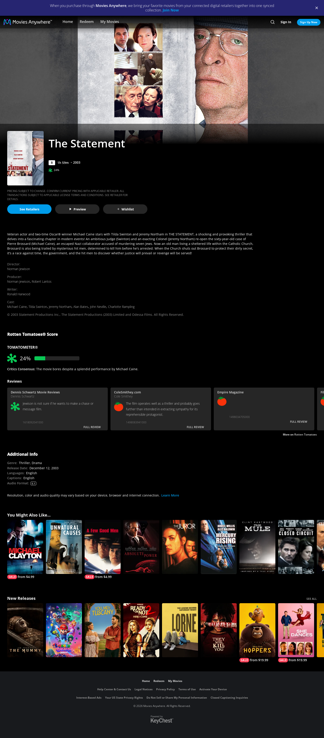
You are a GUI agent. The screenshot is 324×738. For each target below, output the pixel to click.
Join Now (171, 10)
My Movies (109, 21)
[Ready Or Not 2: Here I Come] (141, 630)
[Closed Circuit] (296, 547)
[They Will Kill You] (219, 630)
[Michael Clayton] (25, 549)
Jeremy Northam (60, 307)
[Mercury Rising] (219, 547)
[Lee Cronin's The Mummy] (25, 630)
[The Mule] (257, 547)
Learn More (170, 495)
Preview (77, 209)
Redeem (87, 21)
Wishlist (125, 209)
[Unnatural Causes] (64, 547)
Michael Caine (17, 307)
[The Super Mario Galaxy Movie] (64, 630)
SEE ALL (311, 599)
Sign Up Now (308, 22)
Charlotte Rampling (121, 307)
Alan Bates (80, 307)
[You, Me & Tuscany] (103, 630)
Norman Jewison (18, 269)
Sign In (286, 22)
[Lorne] (180, 630)
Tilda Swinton (38, 307)
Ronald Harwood (18, 294)
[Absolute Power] (141, 547)
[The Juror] (180, 547)
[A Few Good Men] (103, 549)
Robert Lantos (42, 281)
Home (68, 21)
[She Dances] (296, 632)
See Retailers (29, 209)
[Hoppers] (257, 632)
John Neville (98, 307)
